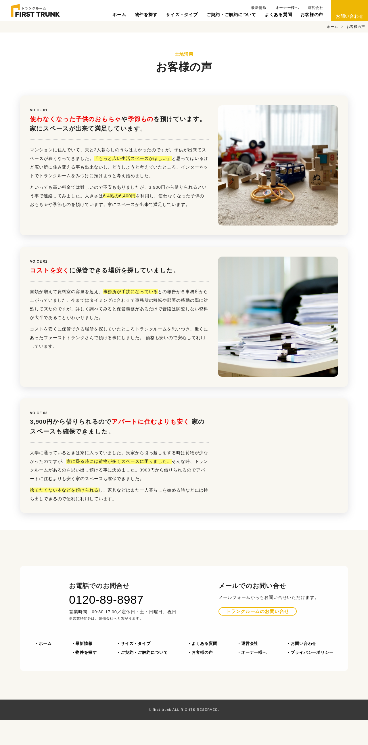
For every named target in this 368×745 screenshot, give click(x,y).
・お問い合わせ (301, 668)
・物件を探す (84, 677)
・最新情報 (82, 668)
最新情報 (259, 7)
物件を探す (146, 14)
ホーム (119, 14)
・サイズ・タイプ (133, 668)
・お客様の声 (200, 677)
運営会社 (315, 7)
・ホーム (43, 668)
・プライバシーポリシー (310, 677)
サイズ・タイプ (182, 14)
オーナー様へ (287, 7)
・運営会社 (247, 668)
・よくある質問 (202, 668)
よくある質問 (278, 14)
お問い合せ (257, 637)
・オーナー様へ (252, 677)
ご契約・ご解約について (231, 14)
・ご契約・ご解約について (142, 677)
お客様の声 (311, 14)
